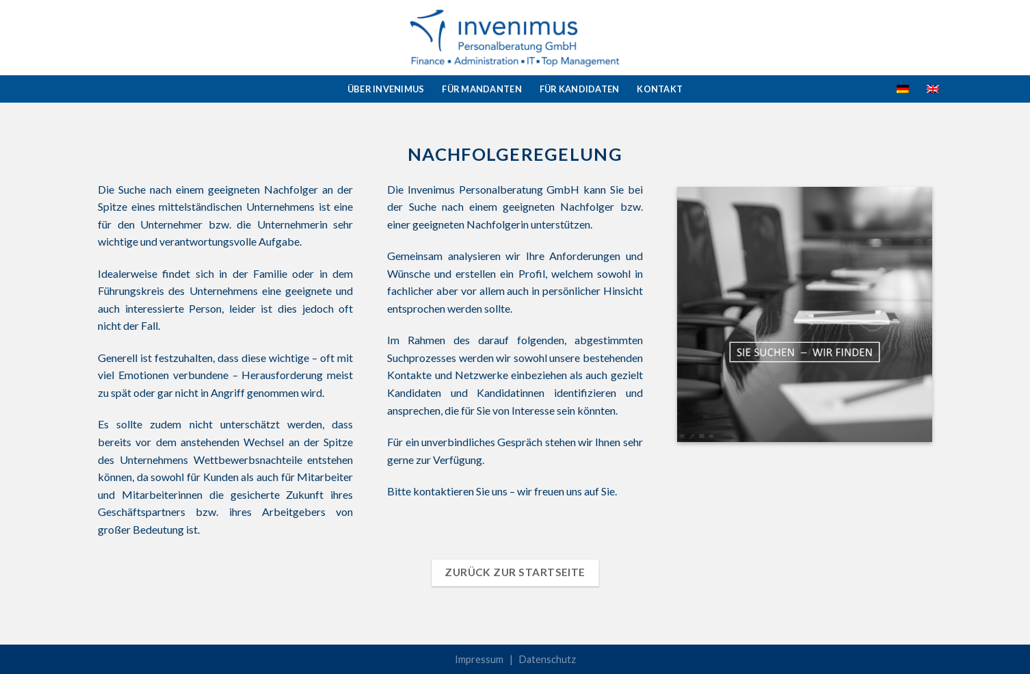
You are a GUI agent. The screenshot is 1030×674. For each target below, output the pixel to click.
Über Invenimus (386, 88)
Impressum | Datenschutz (515, 659)
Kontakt (660, 88)
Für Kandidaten (580, 88)
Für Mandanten (481, 88)
